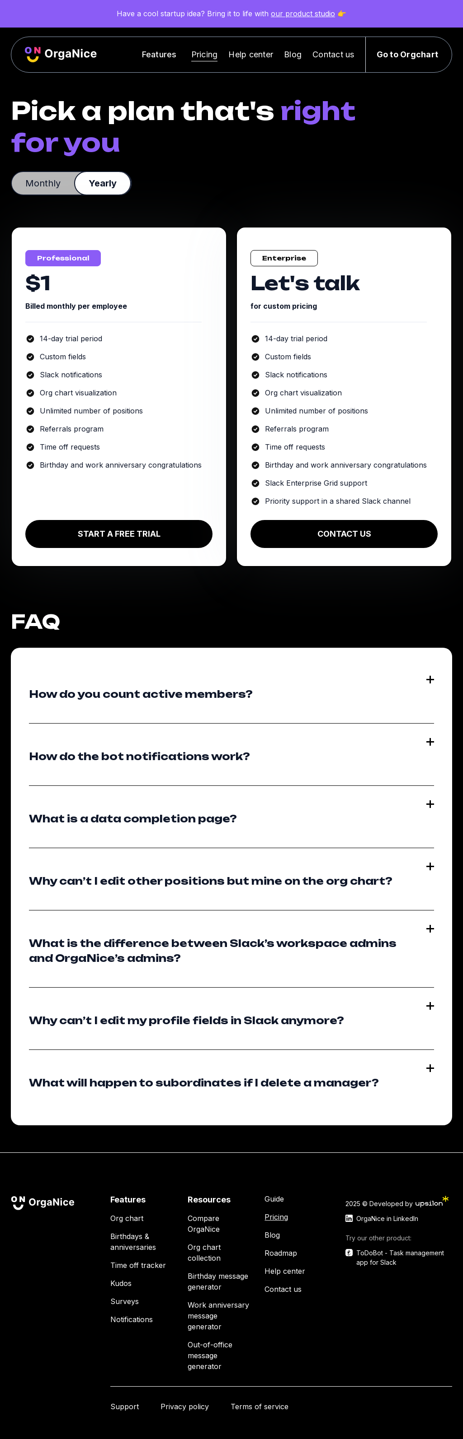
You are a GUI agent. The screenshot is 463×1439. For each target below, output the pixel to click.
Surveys (124, 1301)
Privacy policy (185, 1406)
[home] (61, 54)
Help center (250, 54)
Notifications (131, 1319)
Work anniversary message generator (218, 1315)
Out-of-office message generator (210, 1355)
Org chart (126, 1218)
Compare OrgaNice (204, 1224)
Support (124, 1406)
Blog (293, 54)
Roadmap (281, 1253)
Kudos (121, 1283)
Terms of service (259, 1406)
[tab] (43, 183)
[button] (161, 54)
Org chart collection (204, 1253)
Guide (274, 1198)
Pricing (204, 54)
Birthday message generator (218, 1281)
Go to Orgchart (408, 54)
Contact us (333, 54)
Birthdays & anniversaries (133, 1242)
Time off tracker (138, 1265)
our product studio (303, 13)
